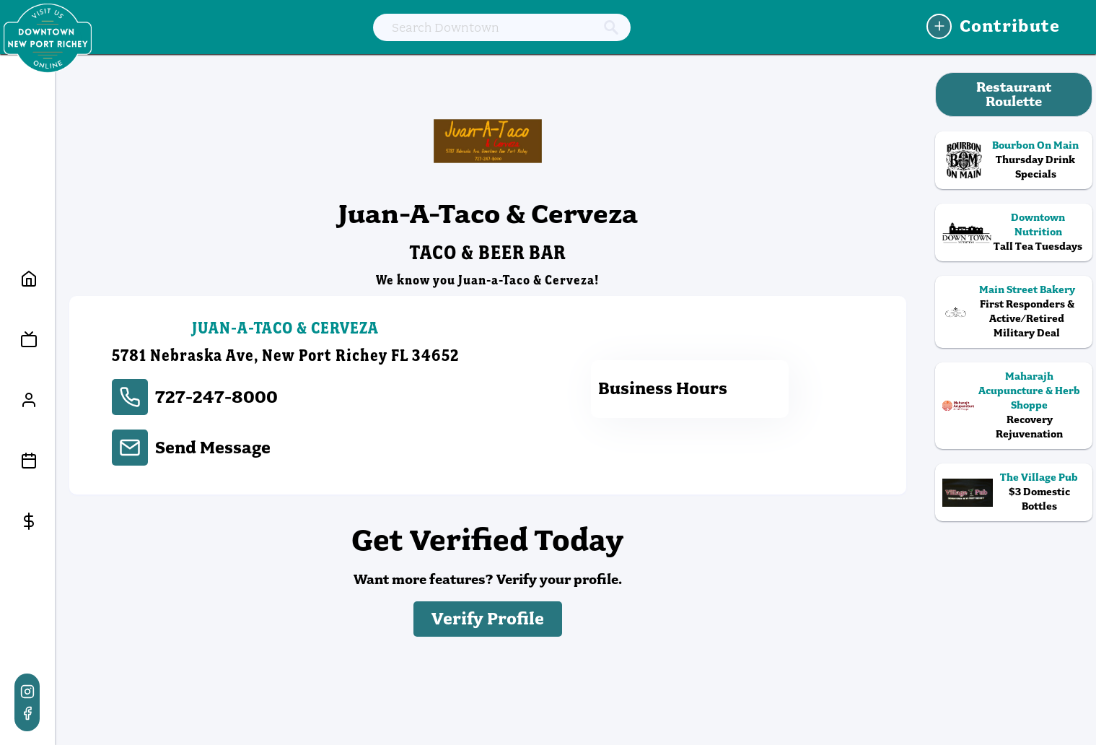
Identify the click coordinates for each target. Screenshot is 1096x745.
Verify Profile (487, 619)
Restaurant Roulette (1013, 94)
